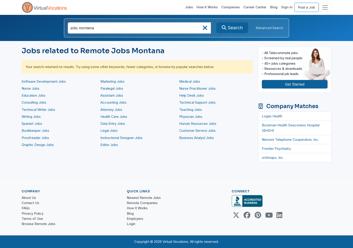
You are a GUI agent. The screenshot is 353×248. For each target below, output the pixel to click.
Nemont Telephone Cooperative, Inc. (290, 139)
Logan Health (272, 116)
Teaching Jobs (190, 109)
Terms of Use (32, 218)
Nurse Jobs (30, 88)
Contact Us (30, 203)
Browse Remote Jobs (38, 224)
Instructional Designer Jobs (121, 138)
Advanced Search (269, 28)
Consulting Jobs (34, 102)
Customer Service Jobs (197, 130)
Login (131, 224)
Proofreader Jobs (35, 138)
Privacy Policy (32, 213)
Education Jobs (33, 95)
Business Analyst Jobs (196, 138)
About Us (29, 198)
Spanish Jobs (32, 123)
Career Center (255, 7)
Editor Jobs (109, 145)
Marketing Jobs (112, 81)
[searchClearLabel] (204, 29)
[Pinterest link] (257, 215)
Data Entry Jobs (112, 123)
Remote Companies (142, 203)
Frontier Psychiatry (276, 148)
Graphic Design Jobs (38, 145)
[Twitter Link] (236, 215)
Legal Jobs (109, 130)
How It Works (207, 7)
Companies (230, 7)
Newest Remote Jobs (144, 198)
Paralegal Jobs (111, 88)
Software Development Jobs (44, 81)
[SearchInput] (139, 28)
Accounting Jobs (113, 102)
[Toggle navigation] (325, 7)
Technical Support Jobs (197, 102)
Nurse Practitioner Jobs (197, 88)
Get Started (294, 84)
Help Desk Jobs (191, 95)
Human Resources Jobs (197, 123)
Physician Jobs (190, 116)
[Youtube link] (268, 215)
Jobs (189, 7)
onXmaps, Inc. (273, 157)
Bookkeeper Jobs (35, 130)
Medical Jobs (189, 81)
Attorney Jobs (111, 109)
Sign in (286, 7)
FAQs (26, 208)
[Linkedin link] (279, 215)
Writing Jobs (31, 116)
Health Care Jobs (113, 116)
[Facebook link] (246, 215)
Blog (274, 7)
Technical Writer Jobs (38, 109)
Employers (135, 218)
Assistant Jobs (111, 95)
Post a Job (306, 7)
